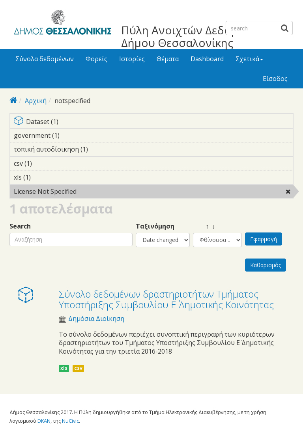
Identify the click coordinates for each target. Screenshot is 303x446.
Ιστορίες (132, 58)
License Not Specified (97, 191)
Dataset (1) (153, 122)
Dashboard (207, 58)
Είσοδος (275, 78)
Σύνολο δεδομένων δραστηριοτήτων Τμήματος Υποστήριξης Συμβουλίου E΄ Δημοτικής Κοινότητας (166, 299)
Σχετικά (249, 58)
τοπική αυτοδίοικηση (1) (100, 149)
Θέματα (168, 58)
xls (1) (43, 177)
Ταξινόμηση (155, 226)
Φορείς (96, 58)
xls (63, 368)
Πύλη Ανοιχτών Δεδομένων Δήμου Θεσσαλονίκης (192, 36)
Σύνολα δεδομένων (44, 58)
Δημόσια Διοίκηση (96, 319)
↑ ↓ (204, 226)
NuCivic (70, 420)
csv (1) (44, 163)
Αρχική (36, 100)
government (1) (72, 135)
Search (20, 226)
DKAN (43, 420)
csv (78, 368)
